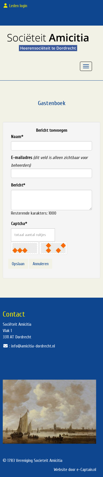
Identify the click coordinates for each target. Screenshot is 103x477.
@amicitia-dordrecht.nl (33, 346)
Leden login (16, 5)
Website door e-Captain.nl (75, 469)
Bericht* (18, 185)
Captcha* (19, 223)
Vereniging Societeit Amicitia (39, 460)
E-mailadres (21, 157)
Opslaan (18, 263)
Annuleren (41, 263)
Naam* (17, 136)
